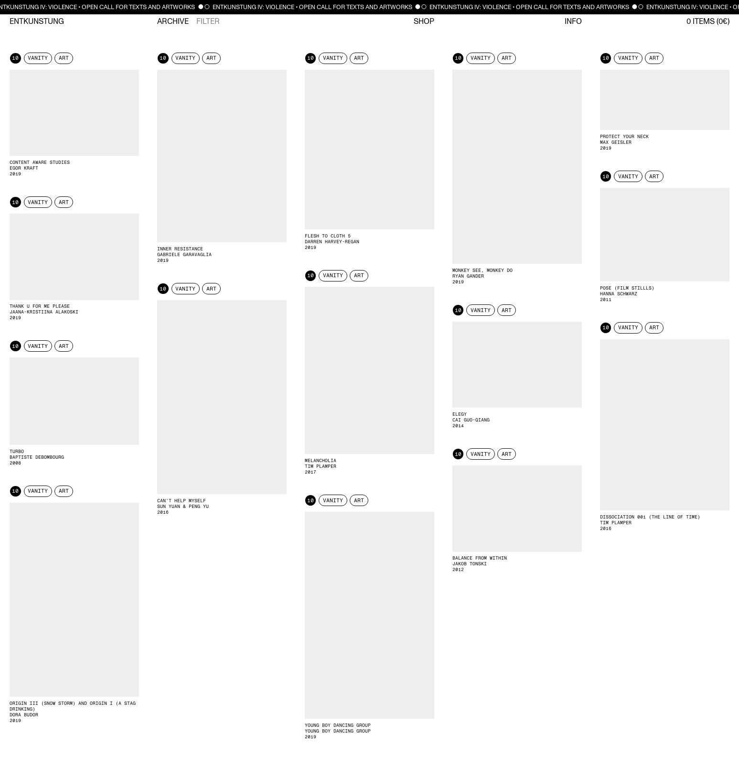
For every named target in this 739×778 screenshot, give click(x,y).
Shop (424, 21)
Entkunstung (37, 21)
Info (573, 21)
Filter (208, 21)
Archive (173, 21)
